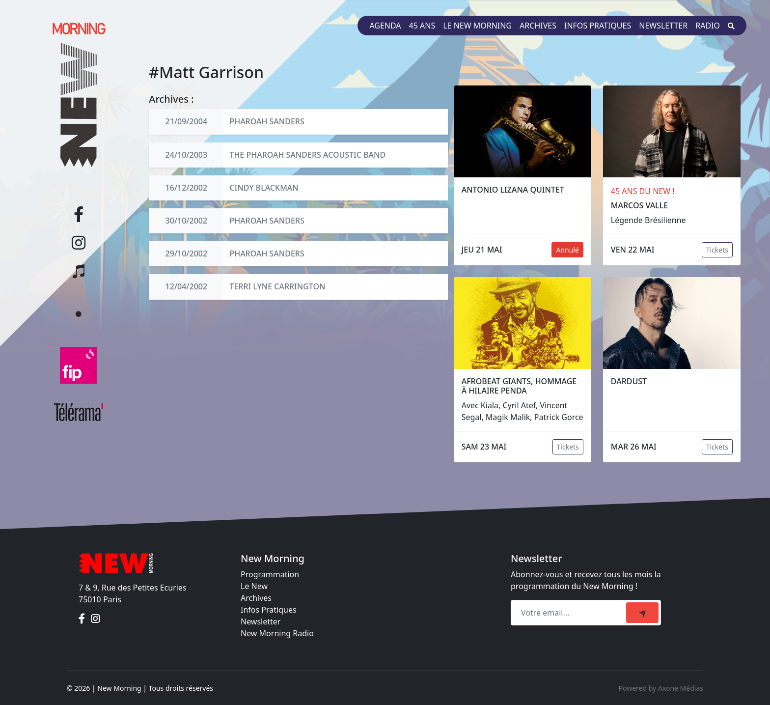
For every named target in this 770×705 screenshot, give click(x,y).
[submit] (642, 612)
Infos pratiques (597, 25)
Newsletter (663, 25)
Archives (538, 25)
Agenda (385, 25)
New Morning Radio (277, 633)
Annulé (567, 249)
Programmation (270, 574)
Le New (254, 586)
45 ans (422, 25)
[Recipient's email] (570, 612)
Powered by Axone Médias (661, 688)
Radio (707, 25)
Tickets (717, 249)
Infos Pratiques (269, 609)
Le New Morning (477, 25)
